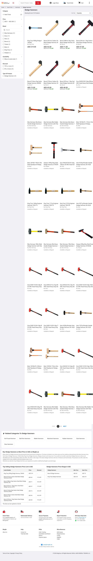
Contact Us (23, 532)
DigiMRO (59, 537)
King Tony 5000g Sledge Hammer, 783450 (14, 473)
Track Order (70, 3)
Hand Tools (10, 7)
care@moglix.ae (82, 517)
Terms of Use (6, 553)
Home (2, 7)
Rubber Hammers (67, 438)
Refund (40, 535)
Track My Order (24, 534)
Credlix (58, 535)
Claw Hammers (8, 444)
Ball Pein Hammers (24, 438)
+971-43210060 (81, 519)
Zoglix (58, 539)
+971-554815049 (80, 520)
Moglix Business (61, 534)
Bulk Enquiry (60, 532)
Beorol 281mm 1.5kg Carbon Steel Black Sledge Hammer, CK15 (13, 486)
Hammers (17, 7)
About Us (5, 532)
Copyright (12, 553)
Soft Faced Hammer (10, 438)
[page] (64, 426)
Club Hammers (80, 438)
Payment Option (43, 537)
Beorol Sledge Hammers (53, 473)
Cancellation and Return (44, 534)
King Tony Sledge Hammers (54, 476)
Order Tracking (42, 532)
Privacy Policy (18, 553)
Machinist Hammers (53, 438)
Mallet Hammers (38, 438)
